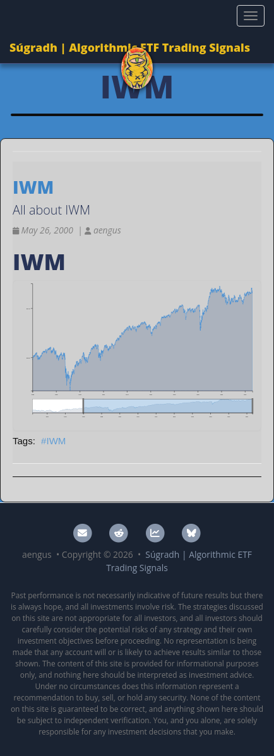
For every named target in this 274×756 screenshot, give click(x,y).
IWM (56, 440)
